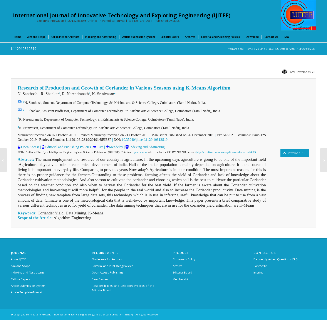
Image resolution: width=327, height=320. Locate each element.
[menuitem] (17, 36)
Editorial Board (182, 272)
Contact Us (260, 266)
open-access (140, 152)
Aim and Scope (20, 266)
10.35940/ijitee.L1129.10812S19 (145, 139)
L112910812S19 (23, 48)
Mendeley (116, 147)
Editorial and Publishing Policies (67, 147)
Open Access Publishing (107, 272)
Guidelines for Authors (107, 259)
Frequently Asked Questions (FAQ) (275, 259)
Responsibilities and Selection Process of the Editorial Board (123, 288)
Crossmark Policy (184, 259)
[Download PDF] (294, 153)
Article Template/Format (26, 292)
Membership (181, 279)
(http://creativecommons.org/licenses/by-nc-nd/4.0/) (225, 152)
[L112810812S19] (3, 160)
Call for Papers (20, 279)
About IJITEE (18, 259)
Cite (100, 147)
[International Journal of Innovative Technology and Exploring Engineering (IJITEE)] (298, 15)
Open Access (29, 147)
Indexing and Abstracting (147, 147)
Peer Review (100, 279)
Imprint (258, 272)
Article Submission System (28, 286)
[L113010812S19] (323, 160)
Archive (178, 266)
